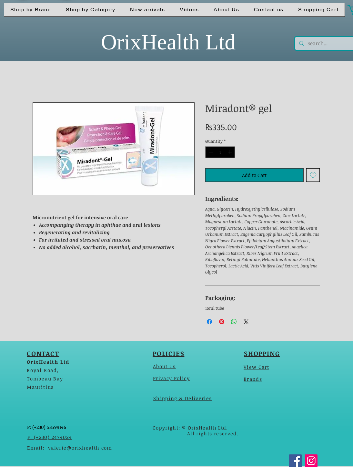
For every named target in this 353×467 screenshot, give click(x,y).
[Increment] (230, 152)
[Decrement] (210, 152)
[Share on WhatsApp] (234, 322)
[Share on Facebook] (209, 322)
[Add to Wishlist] (313, 175)
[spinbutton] (220, 152)
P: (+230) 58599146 (46, 427)
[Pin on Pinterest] (222, 322)
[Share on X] (246, 322)
